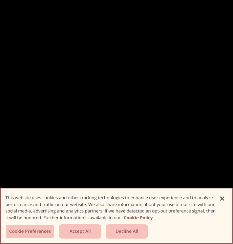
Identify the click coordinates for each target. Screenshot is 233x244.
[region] (116, 216)
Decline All (126, 231)
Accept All (80, 231)
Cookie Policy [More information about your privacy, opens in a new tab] (138, 218)
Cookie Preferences (30, 231)
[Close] (222, 198)
